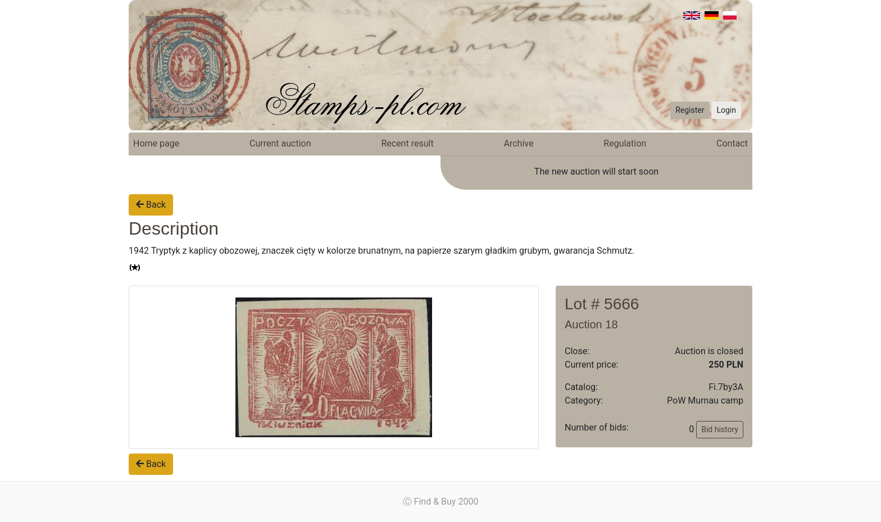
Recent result (407, 143)
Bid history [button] (719, 429)
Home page (156, 143)
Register (689, 110)
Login (726, 110)
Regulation (624, 143)
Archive (519, 143)
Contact (732, 143)
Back (151, 204)
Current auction (280, 143)
